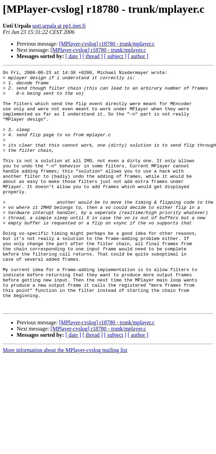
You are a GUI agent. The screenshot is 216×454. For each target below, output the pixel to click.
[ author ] (138, 56)
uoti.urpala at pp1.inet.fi (59, 26)
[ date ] (73, 56)
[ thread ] (92, 56)
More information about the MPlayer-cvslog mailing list (65, 398)
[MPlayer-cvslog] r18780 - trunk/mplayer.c (107, 44)
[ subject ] (115, 56)
